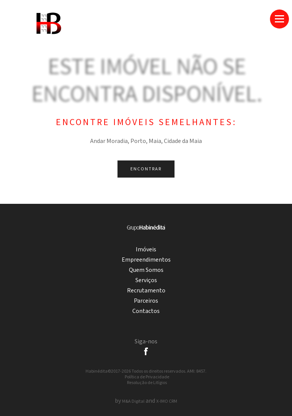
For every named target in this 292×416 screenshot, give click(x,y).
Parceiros (146, 301)
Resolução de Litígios (147, 383)
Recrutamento (146, 291)
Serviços (146, 280)
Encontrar (146, 169)
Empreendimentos (146, 260)
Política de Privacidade (147, 377)
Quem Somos (146, 270)
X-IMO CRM (166, 401)
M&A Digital (133, 401)
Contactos (146, 311)
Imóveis (146, 250)
